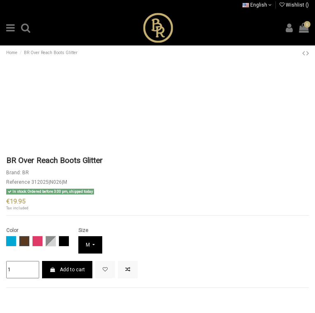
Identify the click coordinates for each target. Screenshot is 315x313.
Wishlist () (294, 5)
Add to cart (67, 270)
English (257, 5)
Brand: (13, 172)
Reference (18, 182)
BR (25, 172)
